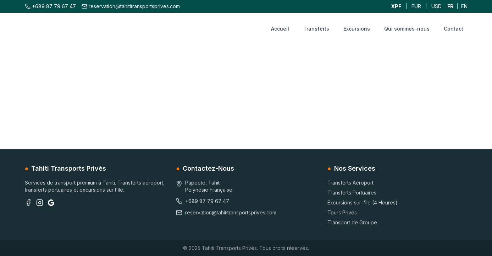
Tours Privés (342, 212)
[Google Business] (51, 202)
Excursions (356, 29)
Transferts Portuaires (351, 193)
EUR (416, 6)
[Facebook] (28, 202)
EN (464, 6)
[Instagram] (39, 202)
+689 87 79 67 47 (50, 6)
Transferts (316, 29)
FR (450, 6)
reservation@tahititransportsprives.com (131, 6)
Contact (453, 29)
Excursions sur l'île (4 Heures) (362, 202)
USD (436, 6)
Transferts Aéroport (350, 183)
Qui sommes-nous (407, 29)
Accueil (280, 29)
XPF (396, 6)
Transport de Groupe (352, 222)
